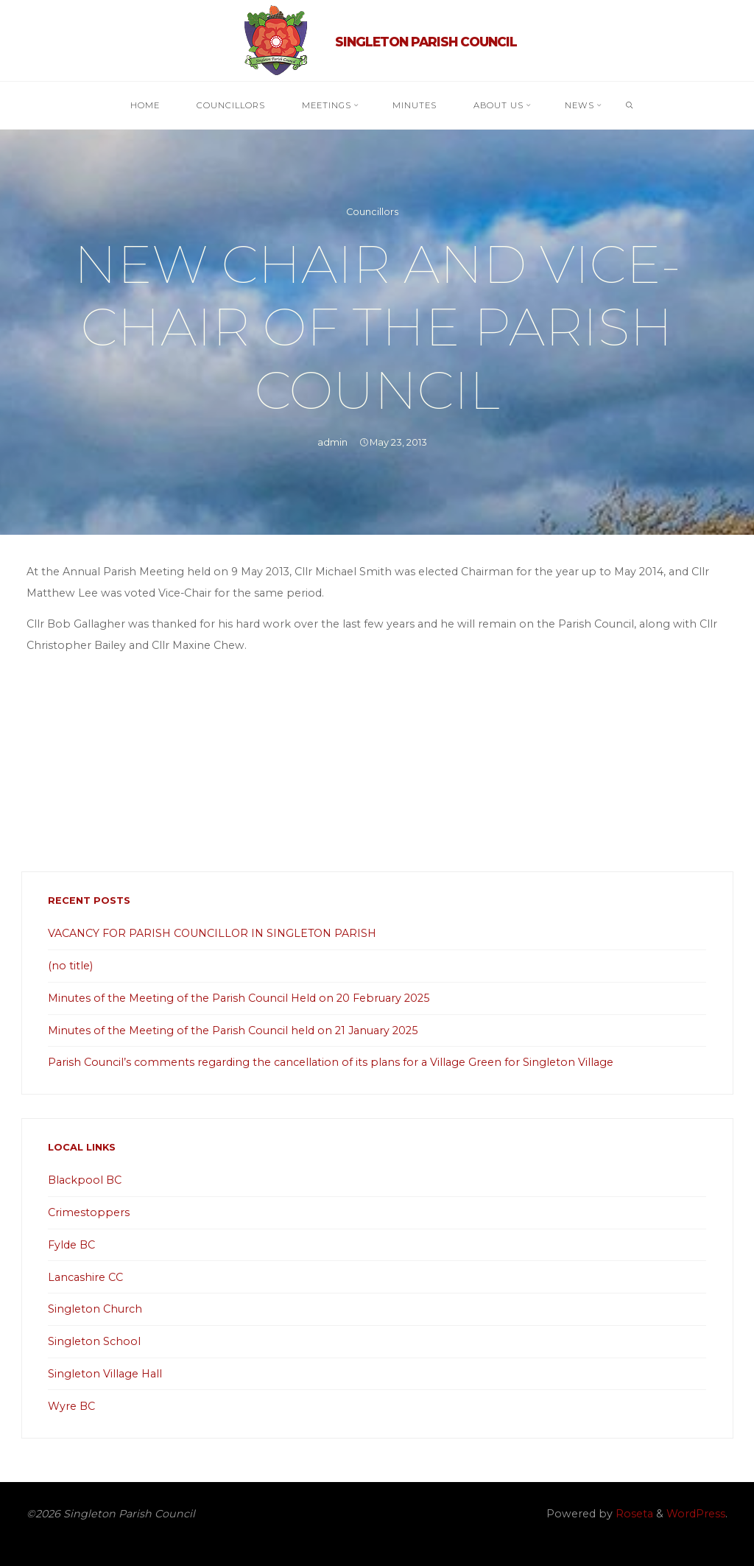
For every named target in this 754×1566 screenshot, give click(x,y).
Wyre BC (71, 1406)
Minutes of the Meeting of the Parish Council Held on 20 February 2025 (238, 998)
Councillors (372, 211)
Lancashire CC (85, 1277)
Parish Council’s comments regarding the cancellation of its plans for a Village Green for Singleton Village (330, 1062)
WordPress (695, 1513)
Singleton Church (95, 1309)
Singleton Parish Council (426, 41)
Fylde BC (71, 1244)
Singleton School (94, 1341)
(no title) (70, 965)
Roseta (633, 1513)
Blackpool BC (84, 1180)
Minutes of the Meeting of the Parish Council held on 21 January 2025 (232, 1030)
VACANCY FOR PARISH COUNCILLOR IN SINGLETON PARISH (212, 933)
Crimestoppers (89, 1212)
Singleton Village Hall (105, 1373)
